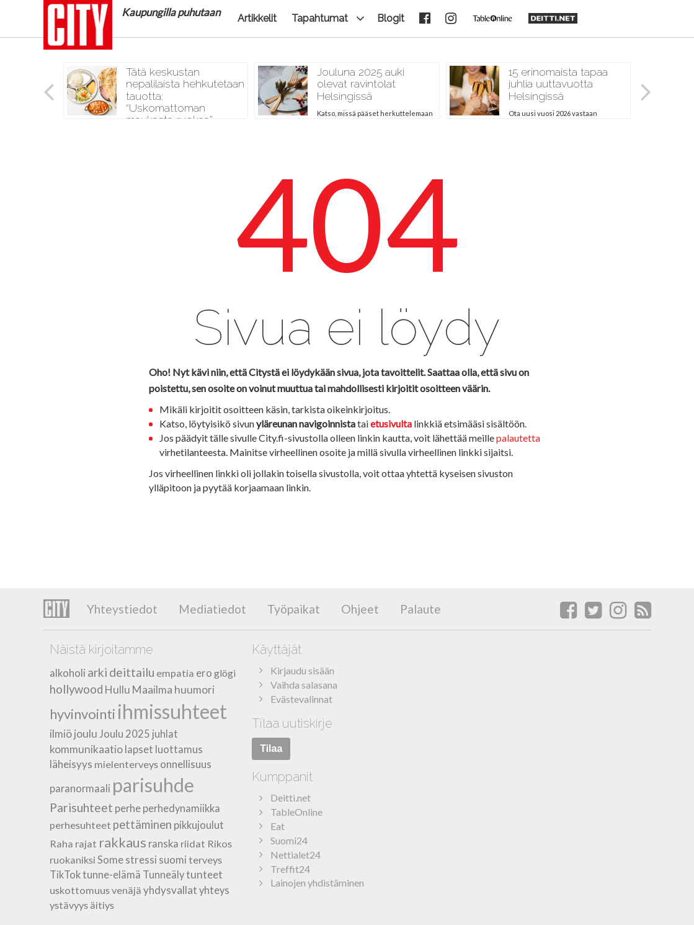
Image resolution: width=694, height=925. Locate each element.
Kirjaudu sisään (302, 670)
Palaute (419, 609)
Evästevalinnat (301, 699)
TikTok (65, 875)
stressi (141, 859)
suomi (173, 860)
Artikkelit (257, 18)
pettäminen (142, 824)
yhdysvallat (170, 889)
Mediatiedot (211, 609)
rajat (86, 843)
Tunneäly (163, 875)
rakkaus (122, 842)
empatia (175, 673)
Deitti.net (290, 797)
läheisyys (71, 764)
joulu (85, 733)
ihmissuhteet (172, 711)
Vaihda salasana (303, 684)
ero (204, 672)
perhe (128, 808)
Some (110, 860)
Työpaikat (292, 609)
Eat (277, 826)
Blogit (390, 18)
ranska (163, 844)
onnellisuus (185, 764)
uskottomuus (80, 890)
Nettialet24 (295, 854)
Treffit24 (290, 869)
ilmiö (61, 733)
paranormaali (80, 788)
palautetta (518, 438)
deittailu (131, 672)
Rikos (219, 843)
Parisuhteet (81, 807)
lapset (139, 749)
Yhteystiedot (122, 609)
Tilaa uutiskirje (292, 723)
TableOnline (296, 812)
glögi (225, 673)
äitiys (102, 905)
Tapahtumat (319, 18)
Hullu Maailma (138, 689)
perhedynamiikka (181, 808)
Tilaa (271, 748)
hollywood (76, 689)
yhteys (214, 890)
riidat (192, 843)
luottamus (179, 749)
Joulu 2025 (124, 734)
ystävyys (69, 905)
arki (97, 672)
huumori (194, 689)
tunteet (204, 874)
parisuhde (153, 785)
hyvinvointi (82, 713)
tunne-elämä (111, 875)
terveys (205, 859)
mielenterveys (126, 764)
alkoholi (68, 673)
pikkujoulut (199, 825)
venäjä (126, 890)
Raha (61, 843)
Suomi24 (289, 840)
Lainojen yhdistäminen (317, 882)
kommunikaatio (86, 749)
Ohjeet (359, 609)
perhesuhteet (80, 825)
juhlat (165, 734)
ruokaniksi (73, 859)
